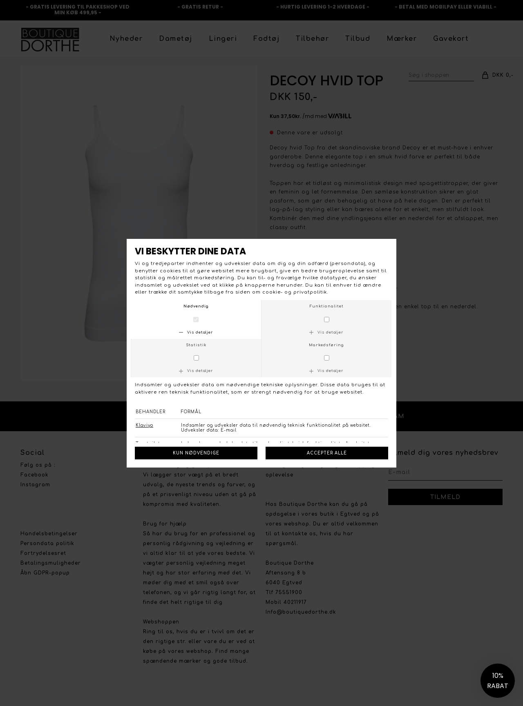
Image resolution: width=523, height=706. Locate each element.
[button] (498, 681)
